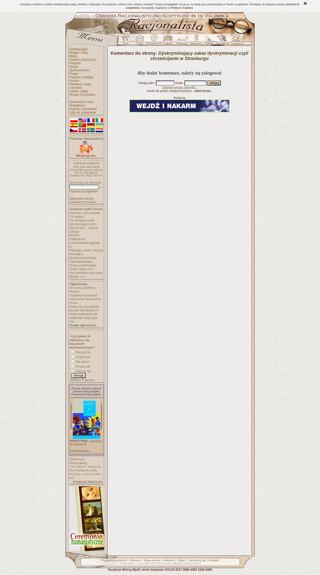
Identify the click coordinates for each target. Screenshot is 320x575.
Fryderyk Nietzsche (87, 482)
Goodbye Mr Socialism (86, 442)
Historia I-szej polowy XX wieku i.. (85, 214)
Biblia (73, 56)
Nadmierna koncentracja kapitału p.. (85, 242)
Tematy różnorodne (82, 94)
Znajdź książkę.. (80, 450)
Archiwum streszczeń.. (83, 201)
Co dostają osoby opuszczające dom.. (84, 222)
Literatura (76, 87)
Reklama (169, 560)
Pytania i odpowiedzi (83, 109)
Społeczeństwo (80, 70)
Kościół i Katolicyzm (83, 59)
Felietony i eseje (80, 84)
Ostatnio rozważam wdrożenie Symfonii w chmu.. (85, 299)
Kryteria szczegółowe (84, 191)
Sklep (181, 560)
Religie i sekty (79, 52)
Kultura (74, 80)
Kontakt (213, 560)
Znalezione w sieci (82, 102)
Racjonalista (126, 563)
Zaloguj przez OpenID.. (179, 87)
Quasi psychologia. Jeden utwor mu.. (83, 267)
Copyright (143, 563)
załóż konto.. (203, 91)
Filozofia (75, 63)
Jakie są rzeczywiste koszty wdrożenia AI (84, 308)
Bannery (135, 560)
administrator (192, 563)
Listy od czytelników (83, 112)
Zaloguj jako (146, 83)
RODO (74, 235)
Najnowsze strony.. (82, 198)
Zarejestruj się (197, 560)
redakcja (177, 563)
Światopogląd (79, 49)
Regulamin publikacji (114, 560)
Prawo (74, 73)
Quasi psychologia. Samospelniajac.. (83, 259)
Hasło (179, 83)
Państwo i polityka (82, 77)
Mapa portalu (152, 560)
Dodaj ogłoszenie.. (84, 325)
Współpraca (77, 105)
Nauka (74, 66)
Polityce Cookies (182, 7)
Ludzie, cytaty (79, 91)
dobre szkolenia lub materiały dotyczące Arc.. (84, 317)
